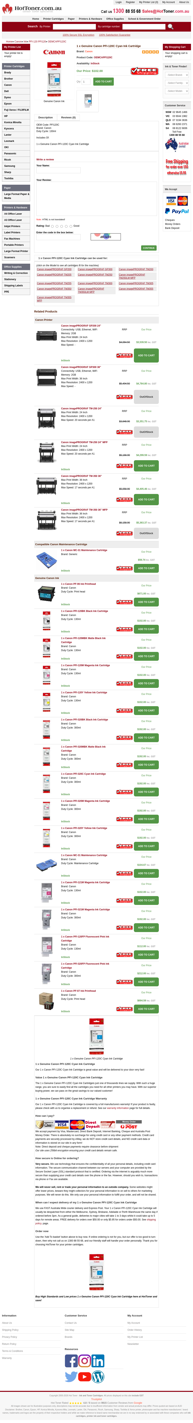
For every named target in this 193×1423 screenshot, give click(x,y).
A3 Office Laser (13, 220)
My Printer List (135, 1337)
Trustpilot (96, 1399)
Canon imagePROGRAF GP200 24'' (81, 325)
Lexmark (9, 141)
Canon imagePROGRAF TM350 (54, 288)
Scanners (9, 257)
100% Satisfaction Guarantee (114, 35)
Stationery (10, 279)
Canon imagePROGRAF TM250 (95, 274)
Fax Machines (12, 238)
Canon (88, 51)
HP (6, 116)
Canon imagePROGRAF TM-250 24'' (81, 408)
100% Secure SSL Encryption (78, 35)
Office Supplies (115, 18)
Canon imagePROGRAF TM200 (136, 269)
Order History (134, 1330)
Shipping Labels (13, 285)
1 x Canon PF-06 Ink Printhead (78, 584)
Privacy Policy (9, 1337)
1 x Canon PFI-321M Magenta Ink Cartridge (85, 909)
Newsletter (133, 1344)
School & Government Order (144, 18)
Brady (7, 72)
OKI (6, 147)
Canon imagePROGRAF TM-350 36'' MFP (84, 509)
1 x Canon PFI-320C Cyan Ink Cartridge (83, 773)
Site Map (69, 1330)
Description (45, 117)
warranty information (118, 1108)
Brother (8, 78)
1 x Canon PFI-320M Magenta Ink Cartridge (85, 801)
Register (130, 2)
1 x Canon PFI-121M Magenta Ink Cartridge (85, 882)
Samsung (9, 166)
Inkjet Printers (12, 226)
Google (138, 1402)
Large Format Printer (16, 251)
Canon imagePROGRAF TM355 (136, 288)
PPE (6, 291)
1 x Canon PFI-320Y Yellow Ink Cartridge (84, 828)
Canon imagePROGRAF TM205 (54, 274)
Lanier (7, 134)
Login (119, 2)
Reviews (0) (68, 117)
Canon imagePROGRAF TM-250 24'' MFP (84, 442)
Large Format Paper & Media (16, 196)
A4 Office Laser (13, 213)
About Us (184, 2)
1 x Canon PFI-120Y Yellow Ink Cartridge (84, 692)
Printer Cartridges (53, 18)
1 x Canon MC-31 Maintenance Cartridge (84, 550)
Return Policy (9, 1344)
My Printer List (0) (148, 2)
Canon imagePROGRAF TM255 (54, 283)
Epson (8, 103)
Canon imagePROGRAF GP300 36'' (81, 367)
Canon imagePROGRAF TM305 (136, 283)
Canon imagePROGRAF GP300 (95, 269)
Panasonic (10, 153)
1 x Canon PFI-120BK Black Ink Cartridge (84, 611)
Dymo (7, 97)
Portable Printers (14, 245)
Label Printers (12, 232)
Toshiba (8, 178)
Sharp (7, 172)
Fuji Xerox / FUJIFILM (16, 110)
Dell (6, 91)
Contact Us (71, 1323)
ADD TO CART (103, 81)
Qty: (83, 82)
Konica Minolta (12, 122)
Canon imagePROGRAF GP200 (54, 269)
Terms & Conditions (12, 1351)
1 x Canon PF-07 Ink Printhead (78, 991)
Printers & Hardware (90, 18)
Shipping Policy (10, 1330)
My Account (168, 2)
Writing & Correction (16, 273)
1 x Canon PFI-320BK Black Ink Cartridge (84, 719)
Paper (71, 18)
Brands (68, 1337)
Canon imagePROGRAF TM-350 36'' (81, 476)
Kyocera (9, 128)
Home (35, 18)
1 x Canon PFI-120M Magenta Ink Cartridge (85, 665)
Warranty (7, 1358)
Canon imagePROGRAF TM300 (95, 283)
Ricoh (7, 159)
